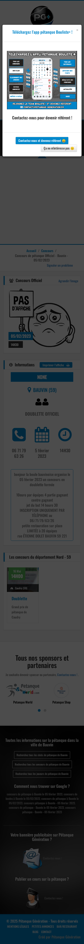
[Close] (77, 30)
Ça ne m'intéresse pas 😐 (59, 148)
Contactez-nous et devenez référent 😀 (42, 140)
